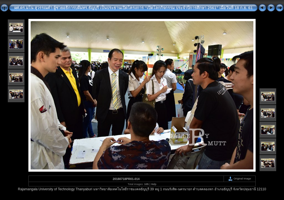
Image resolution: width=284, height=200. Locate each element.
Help (153, 184)
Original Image (239, 178)
